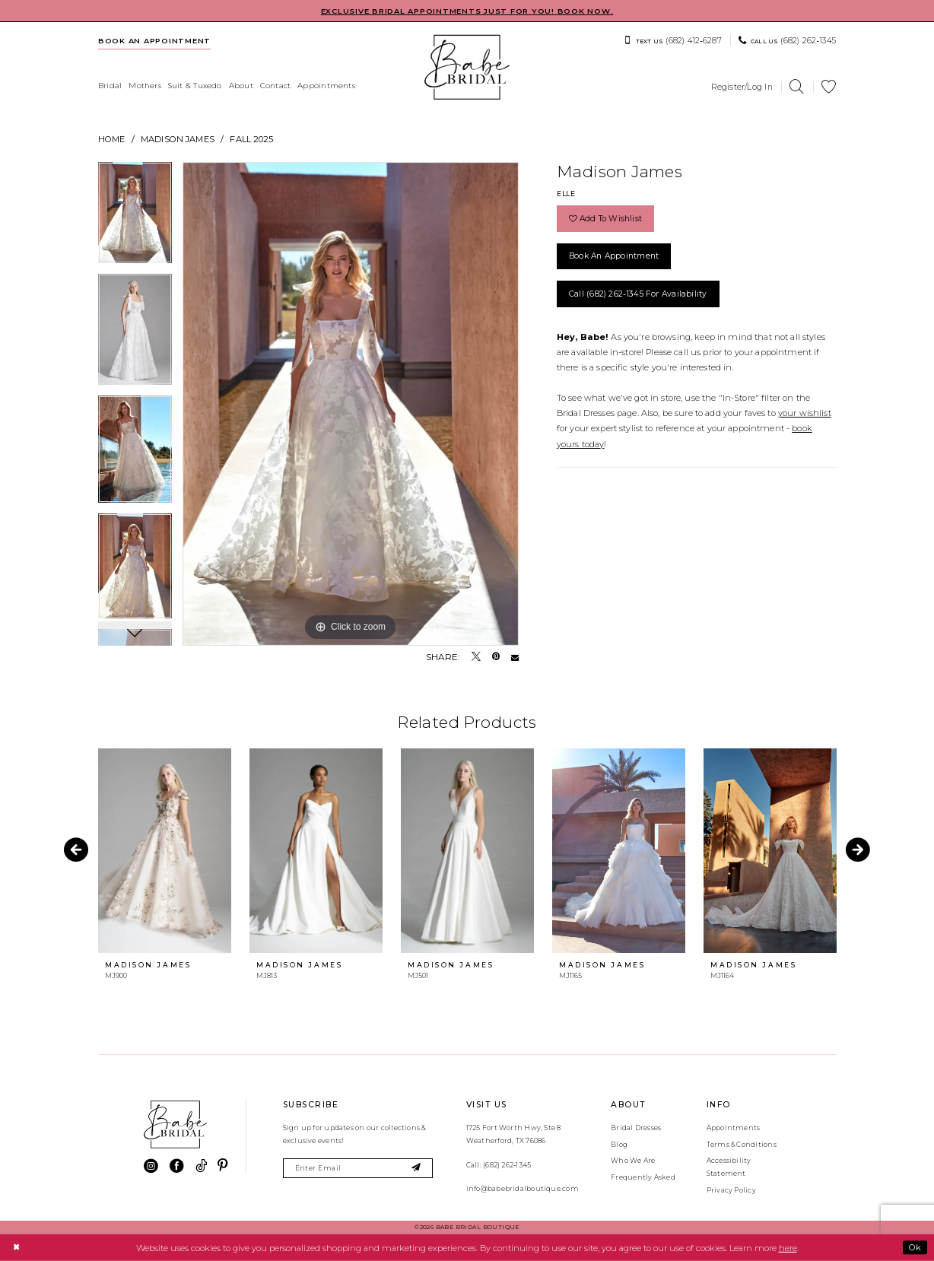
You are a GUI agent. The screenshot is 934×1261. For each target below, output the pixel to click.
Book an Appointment (614, 256)
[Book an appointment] (155, 40)
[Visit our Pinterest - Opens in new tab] (222, 1166)
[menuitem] (155, 40)
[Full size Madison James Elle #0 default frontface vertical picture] (350, 404)
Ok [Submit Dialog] (915, 1247)
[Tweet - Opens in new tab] (476, 657)
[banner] (467, 67)
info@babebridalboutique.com (522, 1188)
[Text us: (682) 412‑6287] (672, 40)
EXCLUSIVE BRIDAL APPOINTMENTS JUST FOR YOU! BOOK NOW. (467, 11)
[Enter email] (358, 1168)
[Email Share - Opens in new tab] (515, 657)
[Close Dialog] (16, 1247)
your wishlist (804, 413)
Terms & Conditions (742, 1144)
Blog (619, 1144)
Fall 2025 (251, 139)
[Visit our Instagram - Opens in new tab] (151, 1166)
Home (111, 139)
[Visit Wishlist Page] (829, 87)
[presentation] (164, 850)
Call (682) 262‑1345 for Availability (638, 294)
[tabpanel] (135, 218)
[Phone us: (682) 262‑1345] (787, 40)
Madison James (177, 139)
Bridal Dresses (636, 1127)
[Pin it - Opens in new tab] (496, 657)
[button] (742, 87)
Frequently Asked (643, 1177)
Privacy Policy (731, 1190)
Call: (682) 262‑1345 (498, 1165)
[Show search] (797, 87)
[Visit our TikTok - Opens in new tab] (201, 1166)
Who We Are (633, 1160)
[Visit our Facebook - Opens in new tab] (177, 1166)
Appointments (734, 1127)
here (788, 1247)
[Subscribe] (416, 1168)
